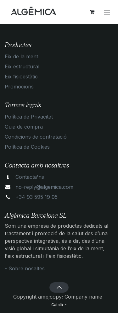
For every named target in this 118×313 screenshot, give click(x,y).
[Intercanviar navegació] (107, 12)
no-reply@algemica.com (44, 187)
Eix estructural (22, 66)
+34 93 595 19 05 (36, 197)
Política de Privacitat (29, 117)
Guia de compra (24, 127)
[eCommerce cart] (92, 12)
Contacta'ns (29, 177)
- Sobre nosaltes (25, 268)
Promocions (19, 86)
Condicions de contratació (36, 137)
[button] (59, 287)
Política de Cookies (27, 147)
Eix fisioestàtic (21, 76)
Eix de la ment (21, 56)
